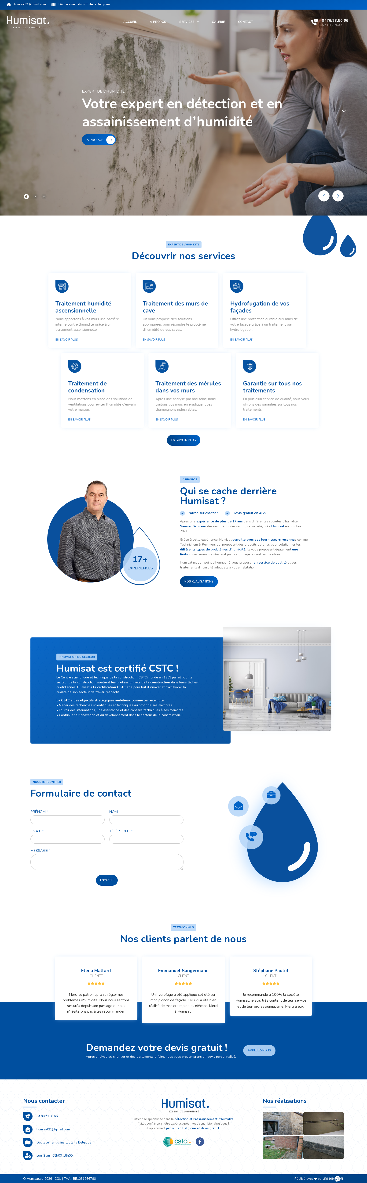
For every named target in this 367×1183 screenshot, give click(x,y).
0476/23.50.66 (335, 20)
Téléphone (120, 831)
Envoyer (107, 880)
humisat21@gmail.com (53, 1129)
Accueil (130, 22)
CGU (58, 1178)
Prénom (39, 811)
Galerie (218, 22)
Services (189, 22)
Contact (245, 22)
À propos (158, 22)
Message (40, 850)
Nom (114, 811)
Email (37, 831)
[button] (183, 440)
